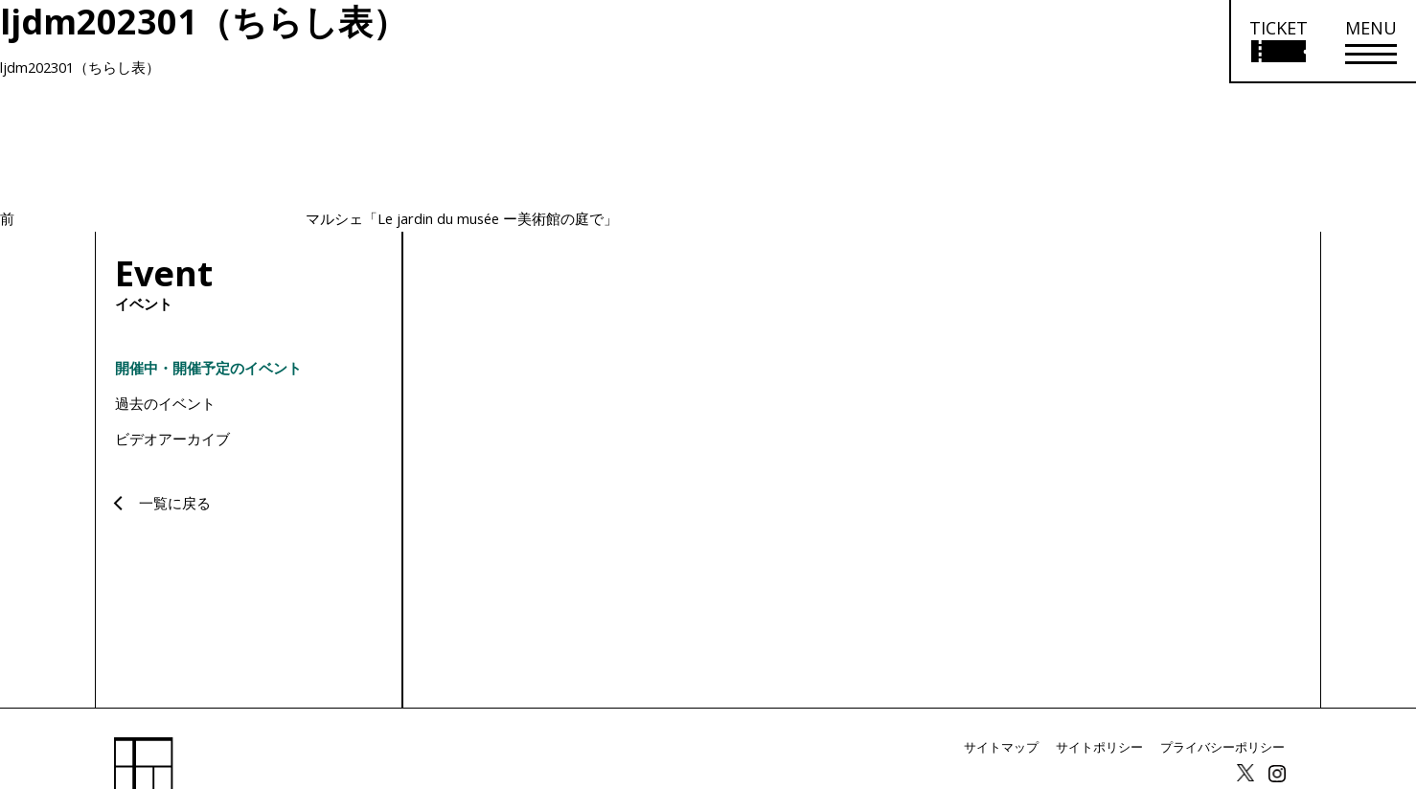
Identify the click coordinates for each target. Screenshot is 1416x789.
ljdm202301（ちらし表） (83, 67)
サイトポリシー (1112, 747)
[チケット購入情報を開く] (1277, 41)
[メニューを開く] (1371, 41)
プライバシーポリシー (1227, 747)
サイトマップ (1020, 747)
